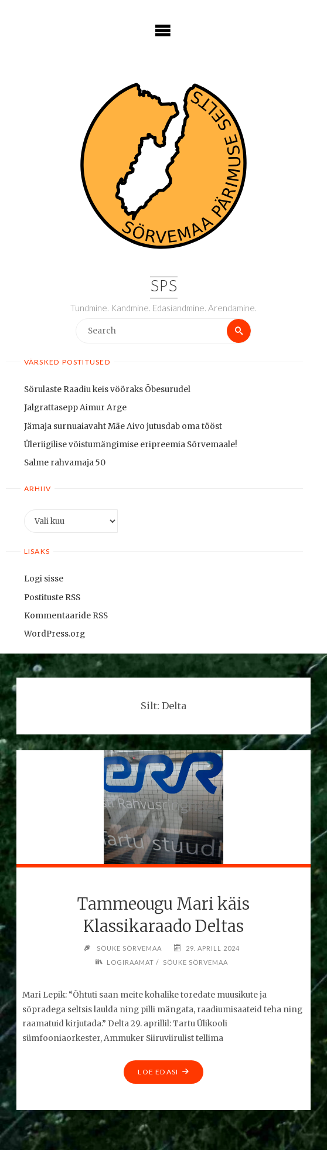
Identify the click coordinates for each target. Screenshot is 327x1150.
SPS (164, 287)
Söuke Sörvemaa (195, 962)
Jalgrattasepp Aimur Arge (75, 408)
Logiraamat (130, 962)
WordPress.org (54, 634)
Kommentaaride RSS (66, 616)
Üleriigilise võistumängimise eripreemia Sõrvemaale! (130, 445)
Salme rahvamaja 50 (64, 463)
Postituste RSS (52, 598)
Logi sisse (43, 579)
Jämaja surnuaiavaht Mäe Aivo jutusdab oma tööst (123, 426)
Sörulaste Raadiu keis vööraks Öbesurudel (107, 389)
